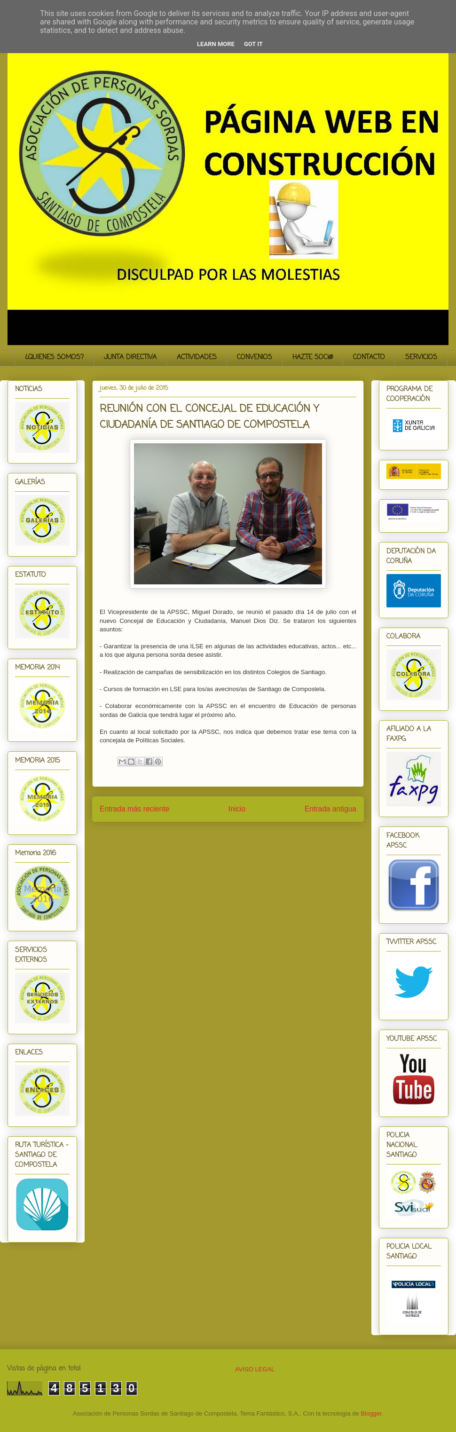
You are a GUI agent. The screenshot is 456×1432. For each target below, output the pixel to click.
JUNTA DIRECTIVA (130, 357)
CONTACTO (369, 357)
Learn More (216, 43)
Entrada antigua (330, 809)
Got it (253, 43)
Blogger (371, 1413)
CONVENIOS (254, 357)
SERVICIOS (421, 357)
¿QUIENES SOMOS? (54, 357)
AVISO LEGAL (255, 1369)
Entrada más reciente (134, 809)
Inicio (236, 809)
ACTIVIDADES (197, 357)
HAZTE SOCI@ (312, 357)
